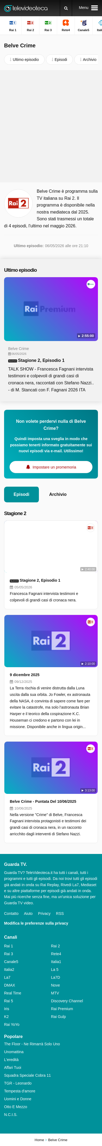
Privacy (44, 913)
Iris (6, 1009)
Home (39, 1140)
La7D (55, 977)
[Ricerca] (66, 8)
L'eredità (11, 1059)
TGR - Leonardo (18, 1083)
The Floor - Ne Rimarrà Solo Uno (32, 1044)
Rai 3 (8, 954)
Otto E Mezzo (15, 1107)
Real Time (12, 993)
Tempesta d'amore (19, 1091)
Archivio (58, 494)
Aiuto (28, 913)
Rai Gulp (58, 1016)
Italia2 (9, 969)
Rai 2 (55, 946)
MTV (55, 993)
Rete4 (56, 954)
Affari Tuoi (12, 1067)
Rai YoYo (11, 1024)
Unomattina (14, 1052)
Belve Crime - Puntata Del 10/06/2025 (43, 801)
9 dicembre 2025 (24, 675)
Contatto (11, 913)
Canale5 (11, 962)
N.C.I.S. (10, 1114)
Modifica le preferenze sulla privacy (36, 923)
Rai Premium (62, 1009)
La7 (7, 977)
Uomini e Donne (17, 1099)
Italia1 (56, 962)
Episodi (21, 494)
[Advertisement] (51, 126)
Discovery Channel (67, 1001)
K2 (6, 1016)
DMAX (9, 985)
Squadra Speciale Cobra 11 (27, 1075)
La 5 (54, 969)
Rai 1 (8, 946)
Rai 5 (8, 1001)
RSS (60, 913)
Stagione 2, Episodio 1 (41, 360)
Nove (55, 985)
